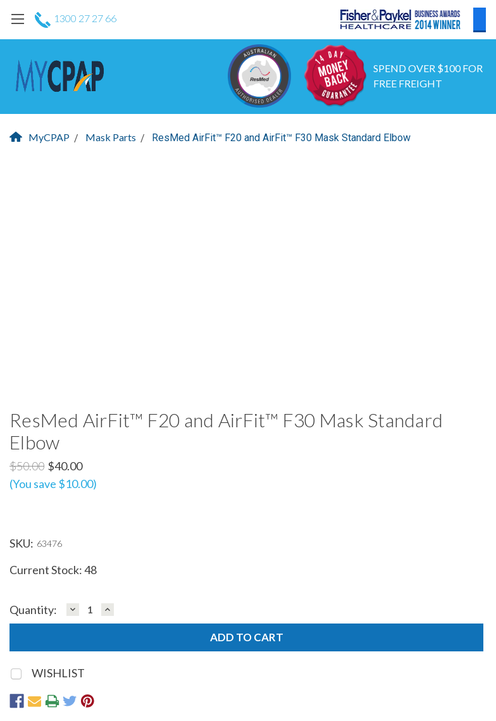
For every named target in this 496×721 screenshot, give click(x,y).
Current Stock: (53, 570)
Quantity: (33, 610)
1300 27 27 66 (75, 18)
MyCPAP (39, 137)
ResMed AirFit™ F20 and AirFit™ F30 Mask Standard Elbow (281, 138)
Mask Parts (110, 137)
